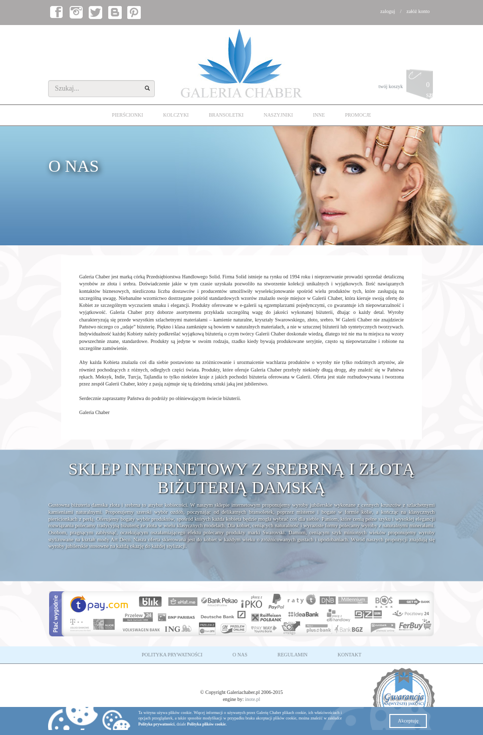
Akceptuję (408, 720)
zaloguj (387, 11)
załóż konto (417, 11)
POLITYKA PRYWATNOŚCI (172, 654)
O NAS (240, 654)
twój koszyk (406, 87)
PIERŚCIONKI (127, 115)
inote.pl (252, 699)
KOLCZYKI (176, 115)
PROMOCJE (358, 115)
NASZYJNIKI (278, 115)
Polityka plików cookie (206, 724)
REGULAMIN (293, 654)
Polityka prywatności (156, 724)
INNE (319, 115)
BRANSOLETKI (226, 115)
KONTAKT (350, 654)
